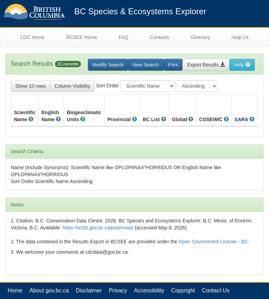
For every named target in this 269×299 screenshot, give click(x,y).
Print (173, 65)
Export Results (206, 65)
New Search (145, 65)
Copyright (183, 290)
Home (15, 290)
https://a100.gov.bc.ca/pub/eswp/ (98, 227)
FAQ (123, 37)
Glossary (200, 37)
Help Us (240, 37)
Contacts (159, 37)
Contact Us (215, 290)
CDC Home (32, 37)
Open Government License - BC (213, 241)
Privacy (118, 290)
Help (242, 65)
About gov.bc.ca (49, 290)
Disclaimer (89, 290)
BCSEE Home (81, 37)
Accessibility (149, 290)
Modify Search (107, 65)
